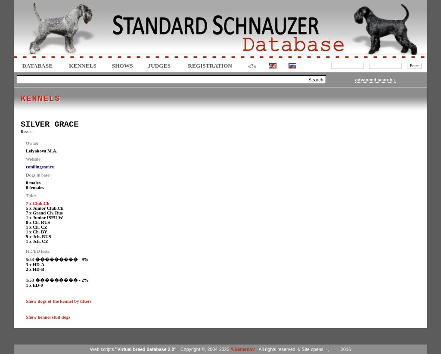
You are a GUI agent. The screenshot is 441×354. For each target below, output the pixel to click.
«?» (252, 65)
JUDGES (159, 65)
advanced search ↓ (375, 79)
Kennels (82, 65)
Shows (122, 65)
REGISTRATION (210, 65)
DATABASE (37, 65)
